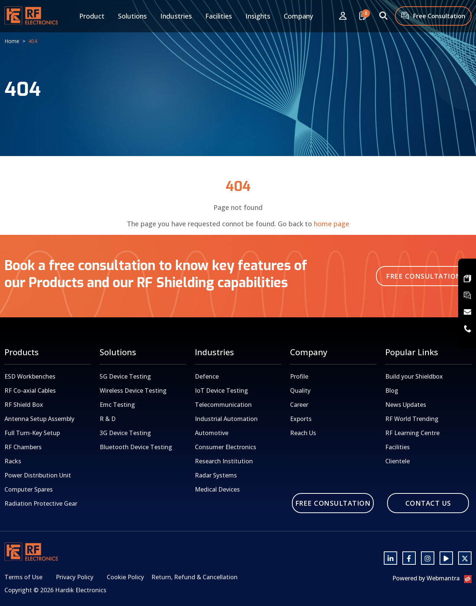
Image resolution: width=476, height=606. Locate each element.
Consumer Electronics (225, 447)
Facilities (218, 16)
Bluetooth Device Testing (136, 447)
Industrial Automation (226, 419)
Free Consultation (433, 16)
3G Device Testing (125, 433)
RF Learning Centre (412, 433)
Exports (301, 419)
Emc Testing (117, 405)
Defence (207, 376)
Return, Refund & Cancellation (194, 577)
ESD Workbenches (29, 376)
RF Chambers (23, 447)
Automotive (211, 433)
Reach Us (303, 433)
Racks (12, 461)
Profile (299, 376)
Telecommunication (223, 405)
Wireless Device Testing (133, 390)
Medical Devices (217, 489)
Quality (300, 390)
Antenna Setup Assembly (39, 419)
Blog (391, 390)
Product (91, 16)
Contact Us (428, 503)
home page (331, 223)
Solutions (132, 16)
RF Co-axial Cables (30, 390)
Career (299, 405)
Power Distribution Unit (37, 475)
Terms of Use (23, 577)
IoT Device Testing (221, 390)
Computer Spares (28, 489)
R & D (108, 419)
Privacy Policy (74, 577)
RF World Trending (411, 419)
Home (11, 41)
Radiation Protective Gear (40, 503)
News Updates (405, 405)
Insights (257, 16)
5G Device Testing (125, 376)
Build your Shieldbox (414, 376)
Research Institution (224, 461)
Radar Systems (216, 475)
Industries (176, 16)
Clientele (397, 461)
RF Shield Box (23, 405)
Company (298, 16)
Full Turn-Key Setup (32, 433)
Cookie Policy (125, 577)
